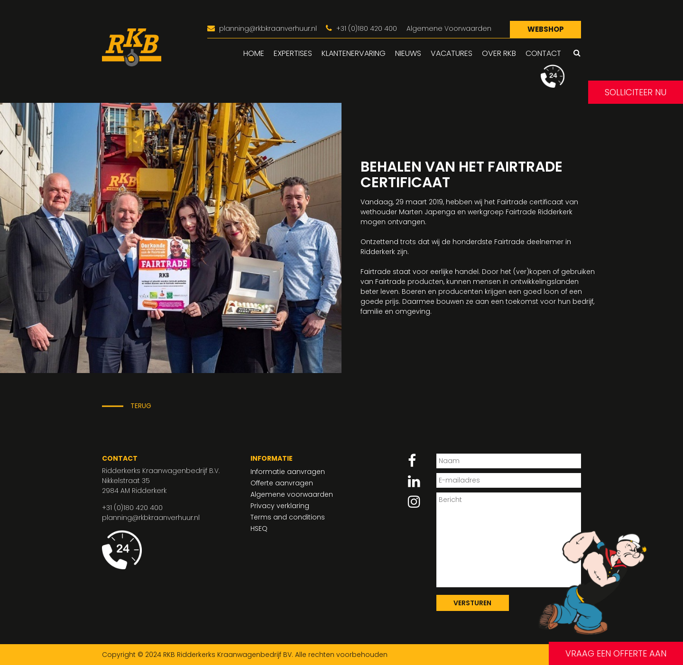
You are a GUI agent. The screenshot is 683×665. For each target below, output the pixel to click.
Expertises (293, 53)
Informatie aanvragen (287, 471)
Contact (543, 53)
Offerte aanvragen (281, 483)
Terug (140, 405)
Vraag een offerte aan (615, 653)
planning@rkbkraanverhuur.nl (151, 517)
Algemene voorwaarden (291, 494)
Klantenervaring (354, 53)
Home (253, 53)
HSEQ (259, 528)
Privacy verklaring (279, 505)
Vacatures (451, 53)
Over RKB (499, 53)
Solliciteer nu (635, 92)
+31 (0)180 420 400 (132, 507)
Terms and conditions (287, 517)
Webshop (545, 29)
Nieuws (408, 53)
